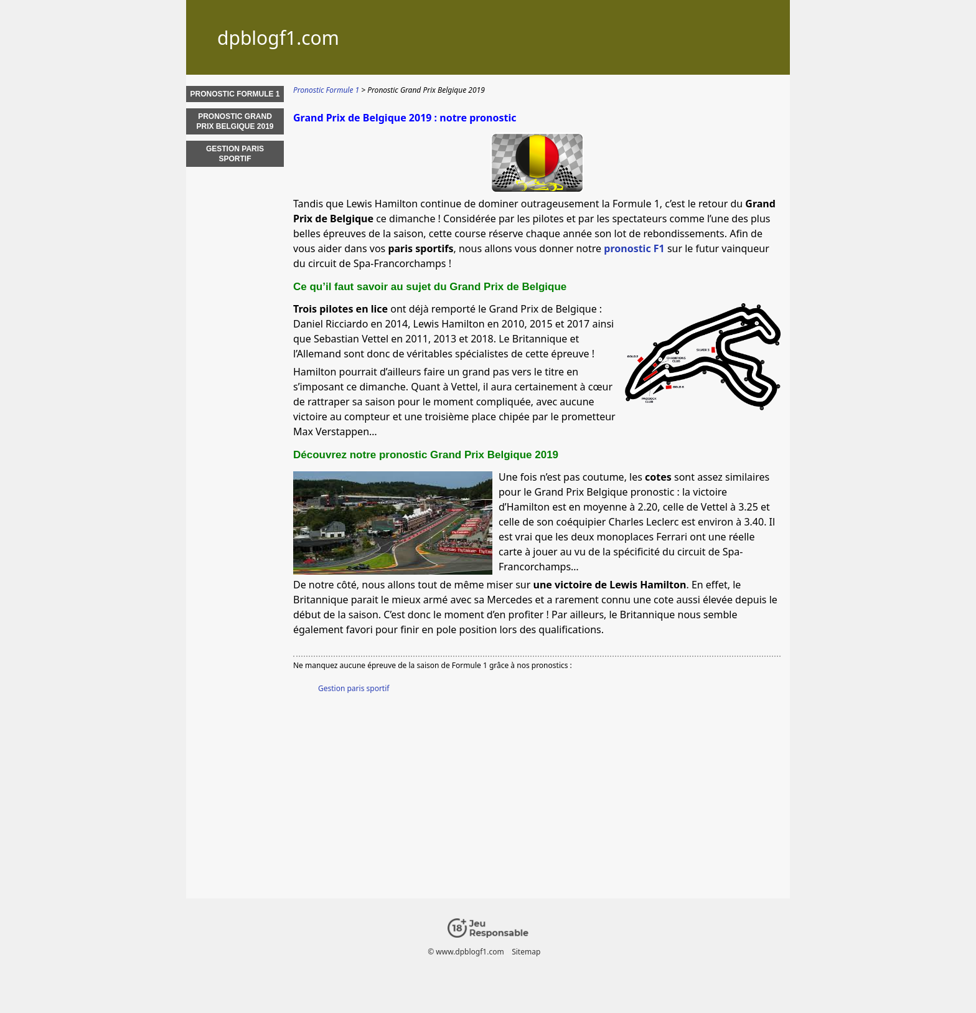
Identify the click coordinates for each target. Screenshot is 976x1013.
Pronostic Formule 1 (234, 94)
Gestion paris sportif (353, 688)
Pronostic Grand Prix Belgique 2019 (234, 121)
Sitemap (526, 951)
